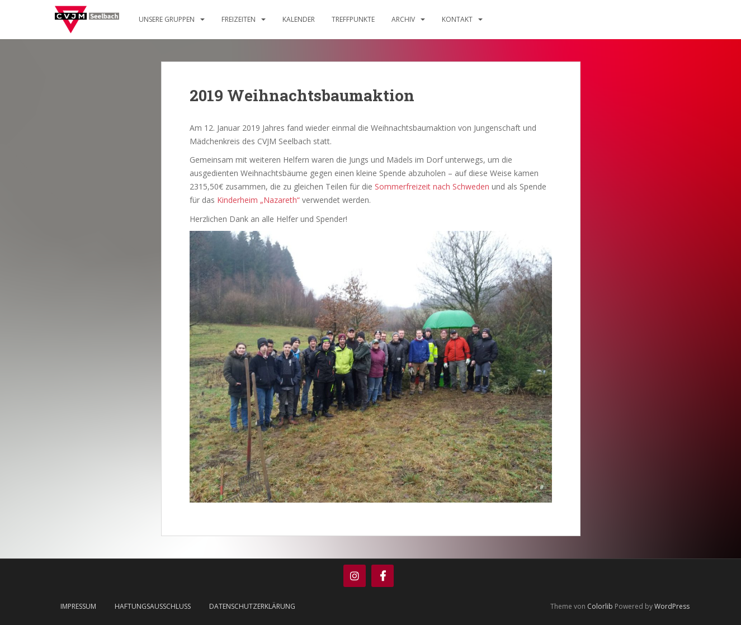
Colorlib (600, 606)
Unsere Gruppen (167, 19)
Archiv (403, 19)
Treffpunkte (353, 19)
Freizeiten (238, 19)
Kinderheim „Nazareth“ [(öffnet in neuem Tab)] (258, 200)
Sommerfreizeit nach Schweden (432, 186)
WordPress (672, 606)
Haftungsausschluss (153, 606)
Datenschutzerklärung (252, 606)
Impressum (78, 606)
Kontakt (457, 19)
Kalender (298, 19)
